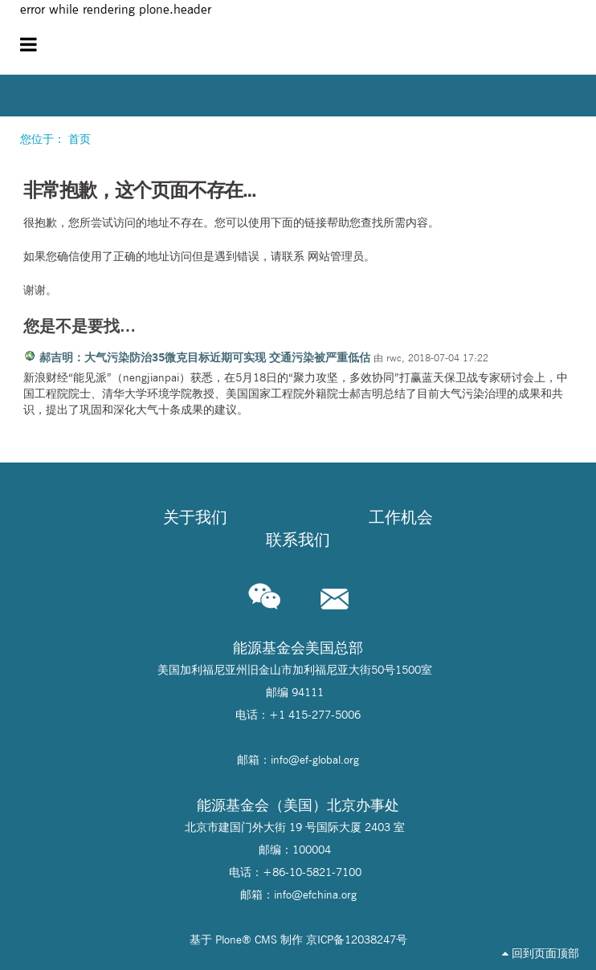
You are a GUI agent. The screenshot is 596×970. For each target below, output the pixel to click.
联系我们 (298, 539)
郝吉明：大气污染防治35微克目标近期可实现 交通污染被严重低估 (204, 357)
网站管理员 (336, 256)
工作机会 (401, 517)
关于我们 (195, 517)
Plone (228, 939)
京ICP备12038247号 (356, 939)
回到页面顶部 (540, 953)
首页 (79, 139)
